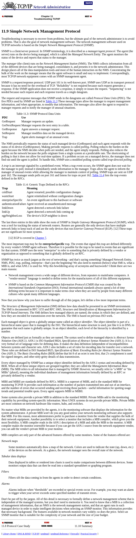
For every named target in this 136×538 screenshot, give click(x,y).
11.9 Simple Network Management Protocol (40, 31)
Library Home (9, 533)
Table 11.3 (52, 101)
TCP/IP (35, 533)
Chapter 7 (40, 237)
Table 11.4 (98, 175)
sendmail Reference (60, 533)
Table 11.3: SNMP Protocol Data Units (38, 113)
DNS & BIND (24, 533)
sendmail (45, 533)
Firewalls (74, 533)
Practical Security (89, 533)
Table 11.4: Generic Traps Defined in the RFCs (42, 184)
